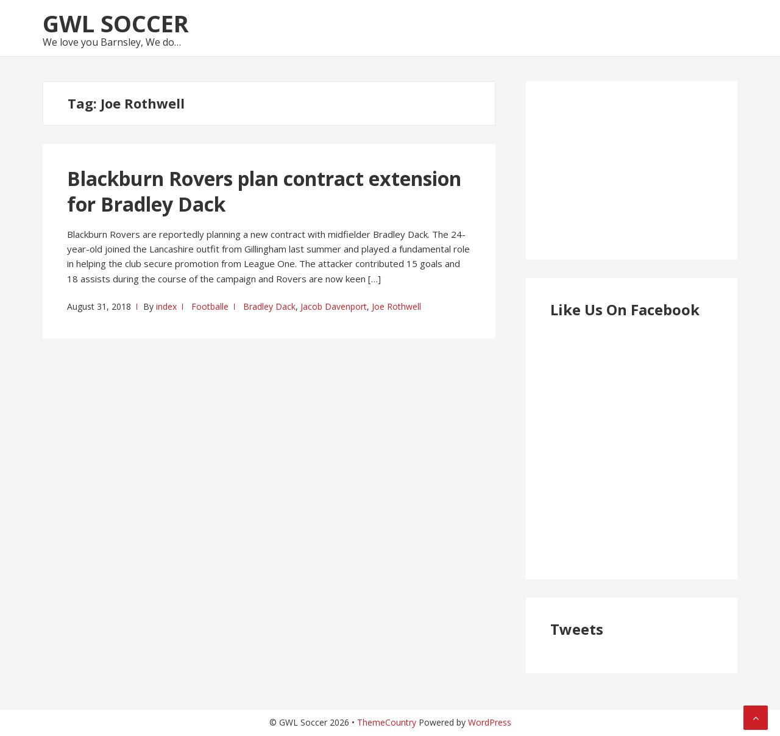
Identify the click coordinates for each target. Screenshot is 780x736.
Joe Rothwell (396, 306)
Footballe (210, 306)
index (166, 306)
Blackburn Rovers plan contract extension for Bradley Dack (264, 191)
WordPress (489, 722)
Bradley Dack (269, 306)
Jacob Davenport (333, 306)
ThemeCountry (386, 722)
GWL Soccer (116, 23)
